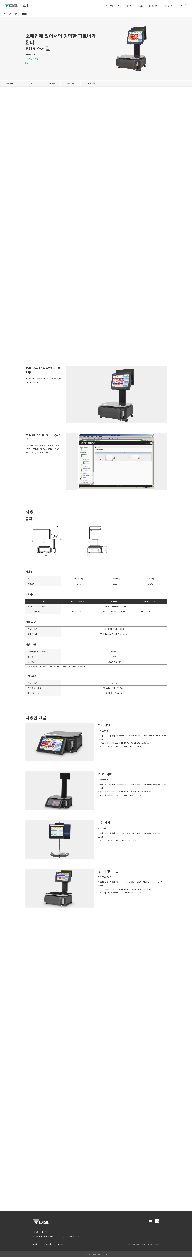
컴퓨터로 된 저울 (31, 59)
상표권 (157, 1244)
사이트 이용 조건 (147, 1244)
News (60, 1244)
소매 (28, 63)
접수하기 (47, 1244)
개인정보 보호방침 (134, 1244)
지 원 (35, 1244)
